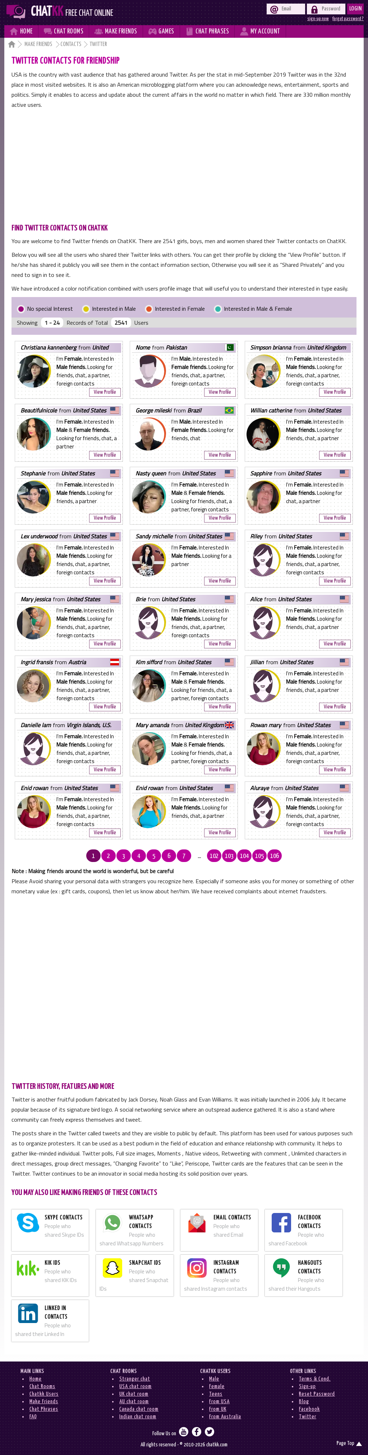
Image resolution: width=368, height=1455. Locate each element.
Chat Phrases (43, 1409)
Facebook (309, 1409)
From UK (217, 1409)
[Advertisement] (184, 163)
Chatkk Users (44, 1394)
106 (274, 856)
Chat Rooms (42, 1386)
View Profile (105, 392)
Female (217, 1386)
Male (214, 1379)
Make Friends (38, 44)
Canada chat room (138, 1409)
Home (35, 1379)
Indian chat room (137, 1416)
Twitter (307, 1416)
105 (259, 856)
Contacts (70, 44)
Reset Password (317, 1394)
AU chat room (134, 1401)
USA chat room (135, 1386)
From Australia (225, 1416)
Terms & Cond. (315, 1379)
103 (229, 856)
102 (214, 856)
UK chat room (133, 1394)
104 (244, 856)
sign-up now (318, 18)
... (199, 856)
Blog (304, 1401)
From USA (219, 1401)
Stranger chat (134, 1379)
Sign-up (307, 1386)
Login (355, 9)
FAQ (33, 1416)
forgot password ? (348, 18)
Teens (215, 1394)
